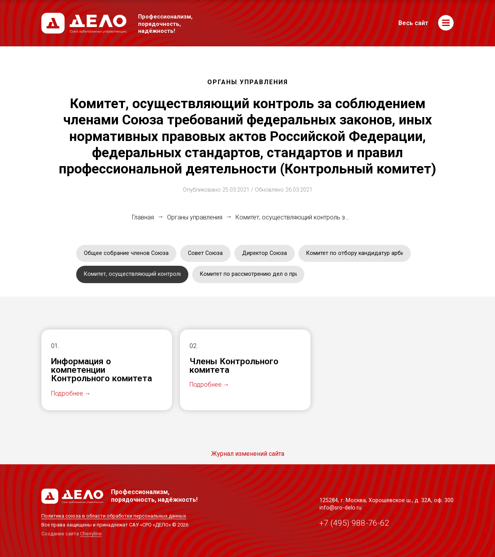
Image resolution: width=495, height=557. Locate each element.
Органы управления (194, 217)
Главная (143, 217)
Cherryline (91, 534)
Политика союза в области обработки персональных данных (113, 516)
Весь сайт (413, 23)
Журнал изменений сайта (247, 454)
